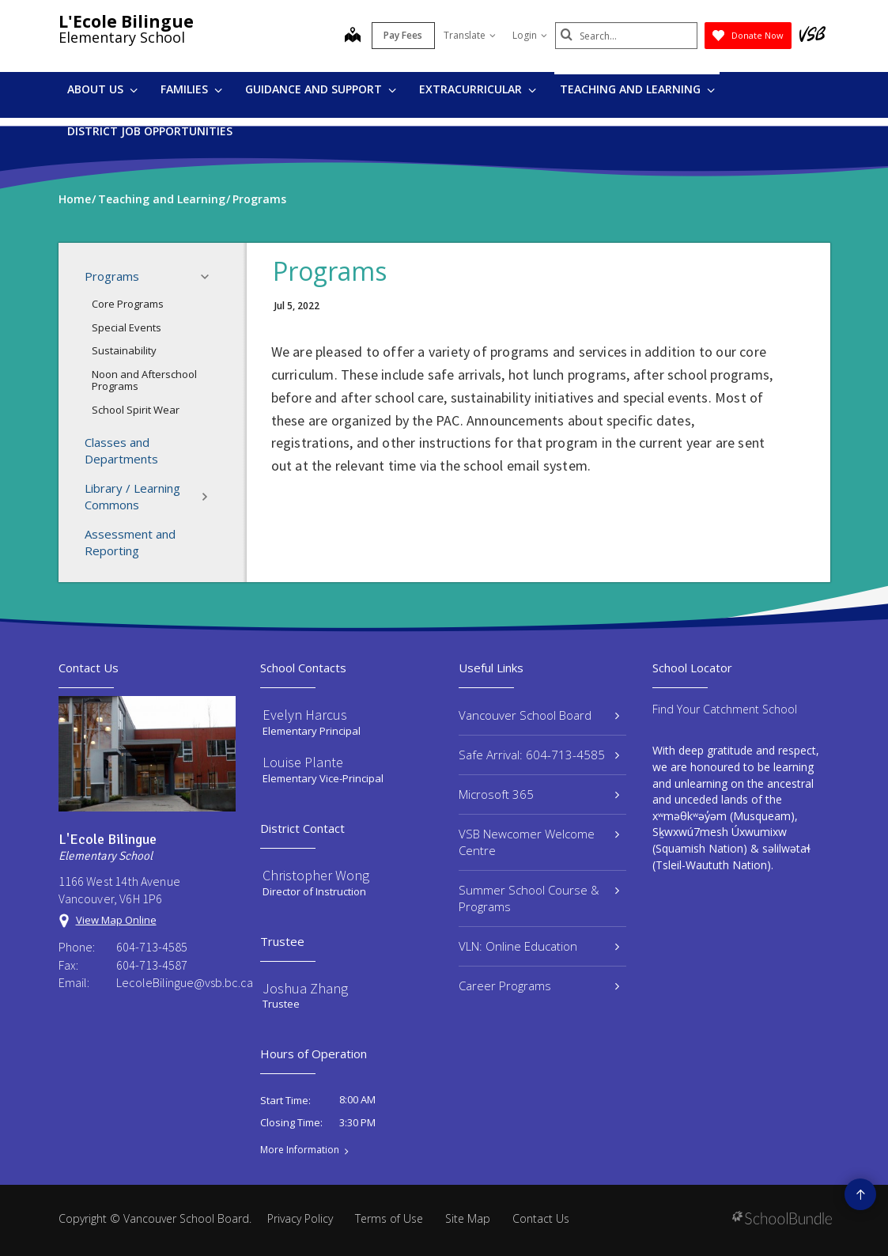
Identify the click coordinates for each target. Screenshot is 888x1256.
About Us (102, 88)
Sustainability (124, 350)
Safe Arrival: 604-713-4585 (539, 754)
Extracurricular (477, 88)
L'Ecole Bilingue (126, 21)
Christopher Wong (316, 875)
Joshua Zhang (305, 988)
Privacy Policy (300, 1218)
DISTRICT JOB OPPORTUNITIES (149, 130)
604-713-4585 (151, 947)
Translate (470, 35)
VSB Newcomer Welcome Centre (539, 842)
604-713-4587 (151, 965)
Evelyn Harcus (305, 715)
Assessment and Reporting (130, 542)
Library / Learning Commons (151, 496)
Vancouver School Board (539, 715)
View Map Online (116, 920)
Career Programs (539, 985)
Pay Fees (403, 35)
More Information (299, 1150)
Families (191, 88)
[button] (209, 277)
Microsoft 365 (539, 794)
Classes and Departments (121, 450)
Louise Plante (303, 762)
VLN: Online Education (539, 946)
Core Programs (128, 304)
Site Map (467, 1218)
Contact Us (540, 1218)
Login (529, 35)
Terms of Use (389, 1218)
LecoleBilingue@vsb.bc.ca (176, 982)
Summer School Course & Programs (539, 898)
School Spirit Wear (135, 410)
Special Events (126, 327)
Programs (151, 277)
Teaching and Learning (637, 88)
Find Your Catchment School (724, 709)
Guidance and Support (320, 88)
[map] (353, 36)
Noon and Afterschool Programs (144, 380)
